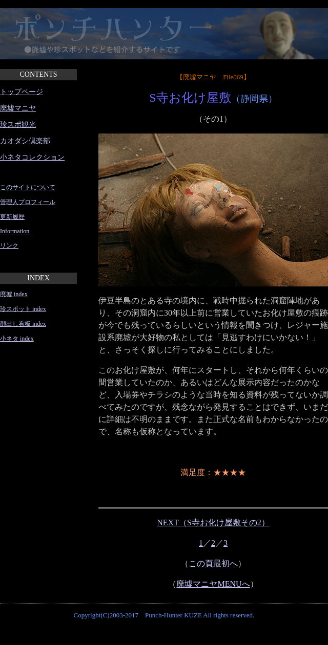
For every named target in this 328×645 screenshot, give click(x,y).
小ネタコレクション (32, 157)
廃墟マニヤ (18, 108)
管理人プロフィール (27, 202)
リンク (9, 245)
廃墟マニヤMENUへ (213, 584)
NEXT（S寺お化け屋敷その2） (213, 522)
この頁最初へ (213, 563)
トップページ (21, 92)
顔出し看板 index (23, 323)
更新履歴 (12, 216)
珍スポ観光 (18, 124)
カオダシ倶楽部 (25, 141)
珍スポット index (23, 309)
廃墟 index (14, 294)
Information (14, 231)
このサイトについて (27, 187)
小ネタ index (17, 338)
